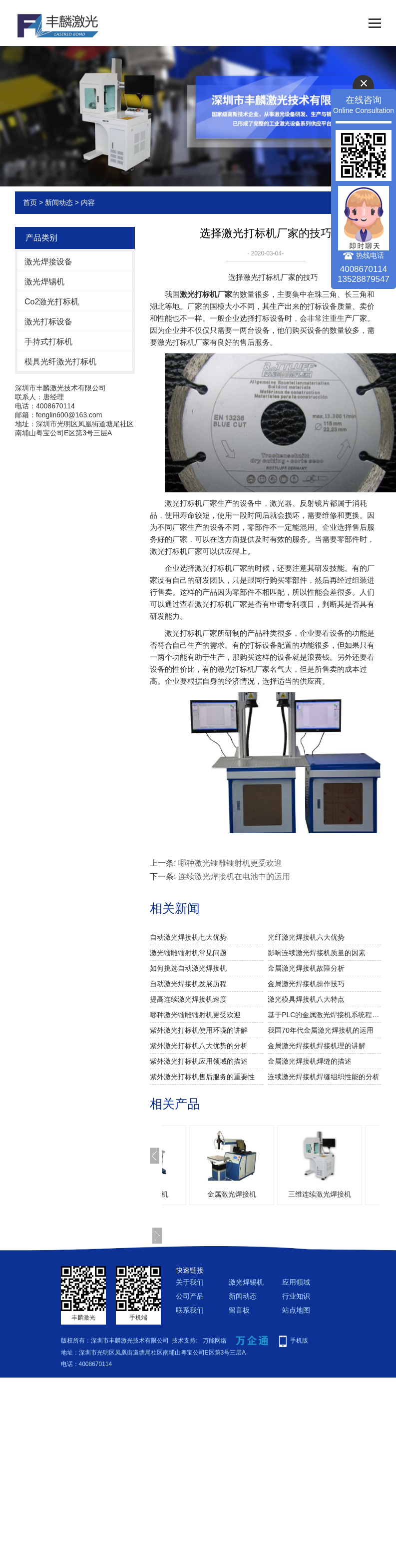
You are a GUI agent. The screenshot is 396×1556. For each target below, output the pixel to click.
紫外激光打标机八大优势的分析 (199, 1046)
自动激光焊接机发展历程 (188, 984)
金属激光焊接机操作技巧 (306, 984)
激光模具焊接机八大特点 (306, 999)
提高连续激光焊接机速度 (188, 999)
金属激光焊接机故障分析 (306, 968)
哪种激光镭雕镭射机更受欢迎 (230, 863)
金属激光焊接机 (301, 1194)
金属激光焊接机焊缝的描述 (310, 1061)
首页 (30, 202)
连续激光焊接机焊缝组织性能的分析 (324, 1077)
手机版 (299, 1340)
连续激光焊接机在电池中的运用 (234, 876)
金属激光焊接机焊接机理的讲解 (317, 1046)
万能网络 (215, 1340)
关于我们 (190, 1282)
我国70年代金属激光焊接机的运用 (321, 1030)
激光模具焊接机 (213, 1194)
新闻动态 (59, 202)
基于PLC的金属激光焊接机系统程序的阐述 (324, 1015)
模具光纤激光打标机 (60, 361)
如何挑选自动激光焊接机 (188, 968)
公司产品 (190, 1296)
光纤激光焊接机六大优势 (306, 937)
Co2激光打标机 (51, 301)
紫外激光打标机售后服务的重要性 (202, 1077)
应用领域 (296, 1282)
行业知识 (296, 1296)
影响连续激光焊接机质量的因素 (317, 953)
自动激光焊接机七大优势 (188, 937)
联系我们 (190, 1310)
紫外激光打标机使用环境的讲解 (199, 1030)
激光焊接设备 (48, 261)
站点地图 (296, 1310)
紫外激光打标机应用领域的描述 (199, 1061)
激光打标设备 (48, 321)
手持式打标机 (48, 341)
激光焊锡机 (44, 281)
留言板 (239, 1310)
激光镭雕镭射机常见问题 (188, 953)
